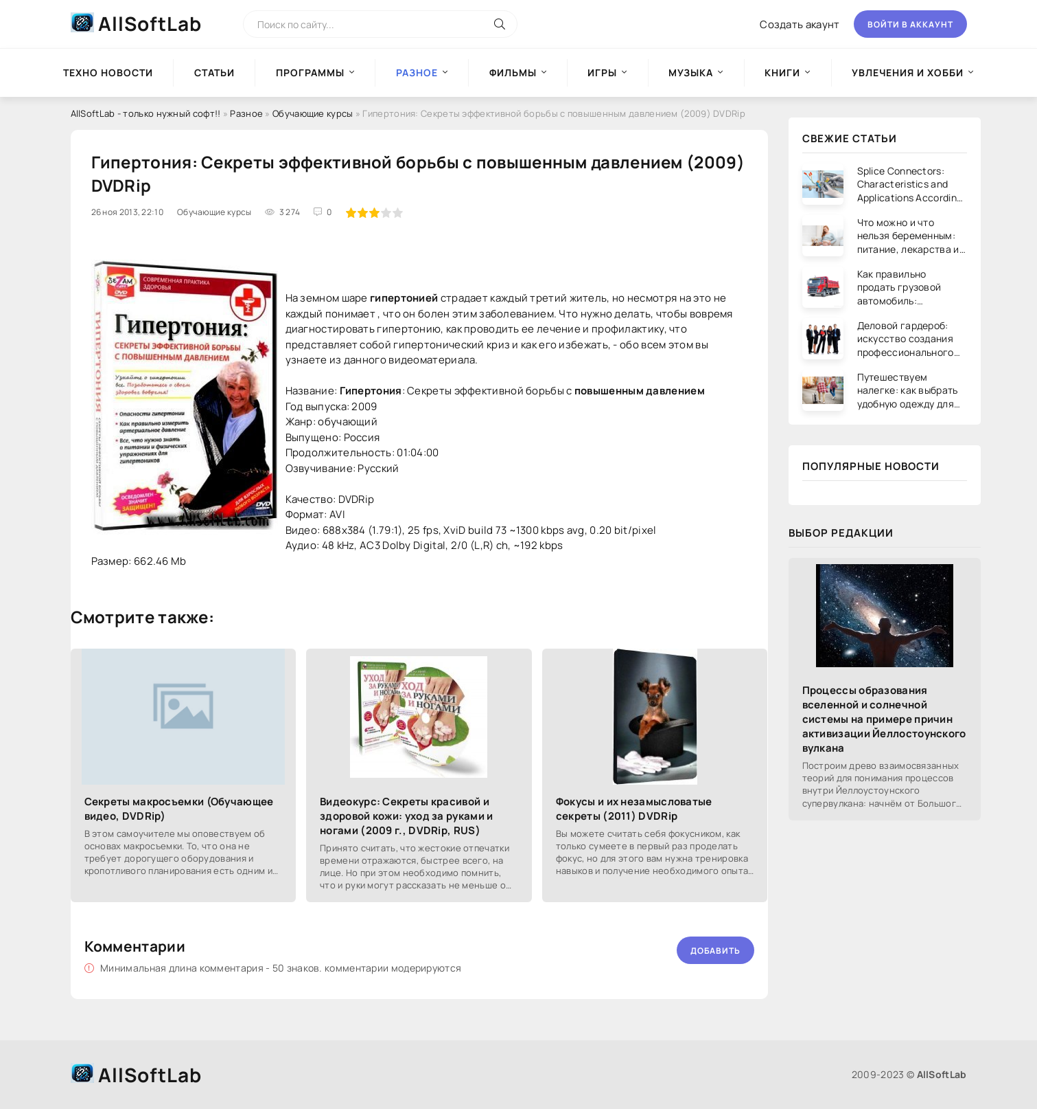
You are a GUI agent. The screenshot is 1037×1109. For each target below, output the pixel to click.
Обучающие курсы (312, 113)
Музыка (690, 72)
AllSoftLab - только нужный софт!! (146, 113)
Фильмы (513, 72)
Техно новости (108, 72)
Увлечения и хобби (908, 72)
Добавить (715, 950)
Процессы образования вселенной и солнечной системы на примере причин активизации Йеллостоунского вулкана (884, 719)
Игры (602, 72)
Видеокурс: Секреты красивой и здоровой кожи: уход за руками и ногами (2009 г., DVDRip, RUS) (406, 816)
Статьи (214, 72)
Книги (782, 72)
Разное (246, 113)
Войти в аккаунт (910, 24)
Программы (310, 72)
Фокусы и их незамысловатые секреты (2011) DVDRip (634, 808)
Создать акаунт (799, 24)
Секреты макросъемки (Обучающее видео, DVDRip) (179, 808)
